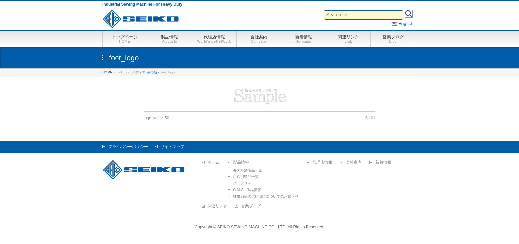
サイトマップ (172, 146)
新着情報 (383, 162)
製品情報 (241, 162)
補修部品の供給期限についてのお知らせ (266, 196)
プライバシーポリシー (128, 146)
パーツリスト (244, 183)
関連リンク (217, 206)
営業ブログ (251, 206)
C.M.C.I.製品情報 (247, 190)
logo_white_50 (156, 118)
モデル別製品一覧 (247, 170)
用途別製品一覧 (246, 177)
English (402, 23)
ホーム (213, 162)
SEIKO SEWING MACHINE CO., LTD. (252, 227)
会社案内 (354, 162)
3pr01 (370, 118)
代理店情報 (322, 162)
